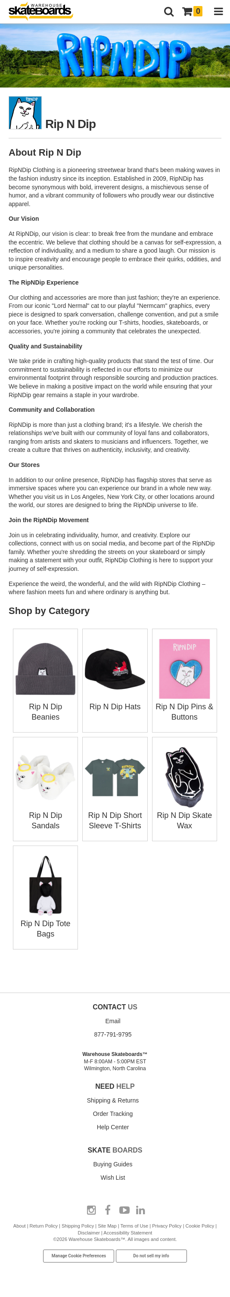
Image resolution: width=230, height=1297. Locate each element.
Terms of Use (134, 1225)
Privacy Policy (166, 1225)
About (19, 1225)
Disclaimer (89, 1232)
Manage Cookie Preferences (79, 1255)
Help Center (113, 1127)
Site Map (107, 1225)
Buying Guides (112, 1164)
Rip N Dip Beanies (45, 706)
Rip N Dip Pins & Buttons (184, 706)
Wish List (113, 1177)
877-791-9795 (112, 1034)
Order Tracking (113, 1113)
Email (112, 1021)
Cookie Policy (200, 1225)
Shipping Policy (78, 1225)
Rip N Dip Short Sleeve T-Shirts (115, 815)
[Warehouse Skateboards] (45, 12)
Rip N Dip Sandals (45, 815)
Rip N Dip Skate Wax (184, 815)
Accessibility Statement (127, 1232)
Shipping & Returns (113, 1100)
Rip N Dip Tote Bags (45, 923)
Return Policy (44, 1225)
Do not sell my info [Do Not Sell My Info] (151, 1255)
